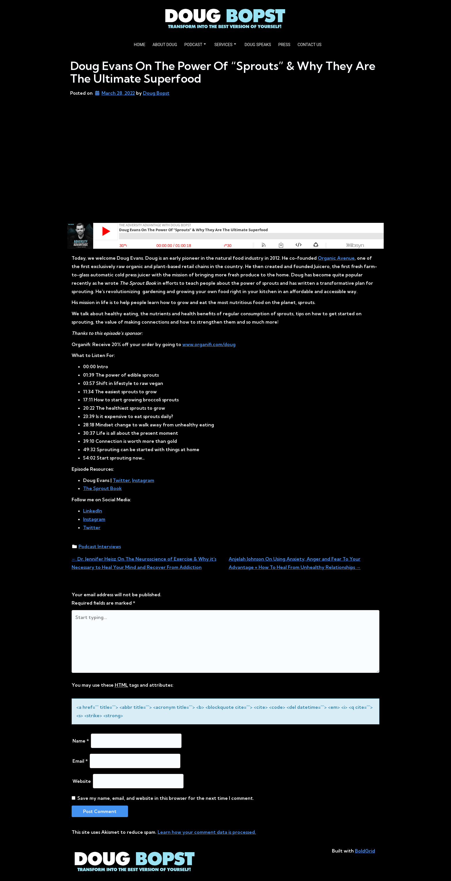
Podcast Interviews (100, 546)
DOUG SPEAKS (257, 44)
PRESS (284, 44)
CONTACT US (309, 44)
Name (80, 741)
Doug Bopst (156, 93)
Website (81, 781)
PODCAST (195, 44)
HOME (139, 44)
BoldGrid (365, 851)
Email (80, 761)
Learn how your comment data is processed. (207, 832)
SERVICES (225, 44)
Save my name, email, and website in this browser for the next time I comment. (165, 798)
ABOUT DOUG (164, 44)
